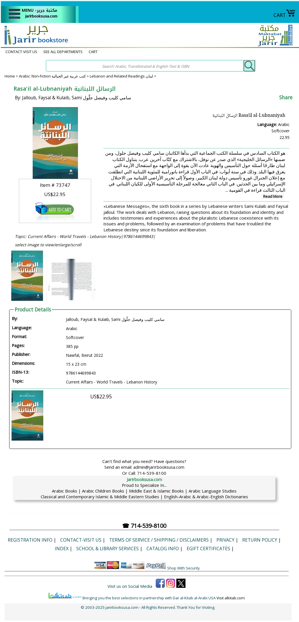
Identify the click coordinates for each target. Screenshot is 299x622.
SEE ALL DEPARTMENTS (63, 51)
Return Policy (259, 540)
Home (10, 76)
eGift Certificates (208, 548)
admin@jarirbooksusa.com (158, 467)
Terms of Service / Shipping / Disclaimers (159, 540)
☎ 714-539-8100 (144, 526)
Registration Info (30, 540)
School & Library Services (107, 548)
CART (284, 14)
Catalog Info (162, 548)
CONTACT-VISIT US (21, 51)
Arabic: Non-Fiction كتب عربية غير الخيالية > (54, 76)
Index (62, 548)
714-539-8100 (151, 473)
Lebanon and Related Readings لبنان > (123, 76)
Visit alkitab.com (230, 597)
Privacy (225, 540)
